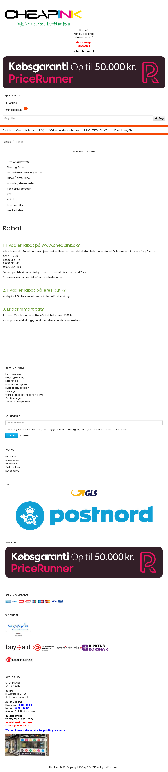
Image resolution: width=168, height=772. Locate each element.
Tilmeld (11, 435)
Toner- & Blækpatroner (18, 401)
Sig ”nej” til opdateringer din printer (24, 394)
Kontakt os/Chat (124, 130)
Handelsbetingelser (16, 384)
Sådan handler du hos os (64, 130)
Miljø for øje (11, 380)
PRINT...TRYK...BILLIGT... (96, 130)
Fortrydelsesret (13, 373)
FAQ (41, 130)
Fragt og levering (14, 377)
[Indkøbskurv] (84, 109)
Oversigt (10, 391)
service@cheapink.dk (19, 724)
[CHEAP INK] (43, 16)
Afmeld (24, 435)
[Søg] (159, 118)
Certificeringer (13, 398)
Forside (7, 130)
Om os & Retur (25, 130)
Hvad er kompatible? (17, 387)
